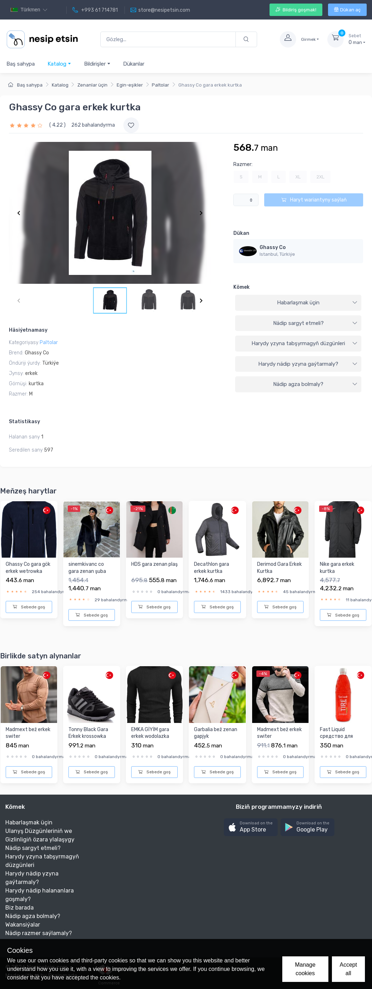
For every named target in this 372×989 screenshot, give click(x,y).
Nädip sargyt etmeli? (315, 323)
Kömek (241, 287)
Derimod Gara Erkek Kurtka (279, 567)
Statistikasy (24, 422)
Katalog (59, 63)
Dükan (241, 233)
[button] (251, 827)
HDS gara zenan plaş (154, 564)
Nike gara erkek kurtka (337, 567)
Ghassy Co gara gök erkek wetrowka (28, 567)
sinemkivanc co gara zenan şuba (87, 567)
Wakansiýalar (22, 924)
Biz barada (19, 907)
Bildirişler (97, 63)
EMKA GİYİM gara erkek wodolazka (150, 733)
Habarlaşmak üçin (317, 302)
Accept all (348, 969)
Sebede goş (29, 606)
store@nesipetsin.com (160, 10)
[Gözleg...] (168, 40)
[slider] (27, 125)
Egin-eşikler (130, 85)
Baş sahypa (20, 64)
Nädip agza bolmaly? (315, 384)
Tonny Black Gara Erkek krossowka (88, 733)
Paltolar (160, 85)
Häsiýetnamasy (28, 330)
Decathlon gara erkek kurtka (211, 567)
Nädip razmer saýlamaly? (38, 933)
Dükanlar (133, 64)
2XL (320, 176)
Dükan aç (347, 9)
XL (298, 176)
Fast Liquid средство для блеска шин (336, 736)
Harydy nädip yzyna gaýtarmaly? (307, 364)
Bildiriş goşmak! (296, 9)
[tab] (298, 303)
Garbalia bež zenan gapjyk (215, 733)
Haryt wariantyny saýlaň (313, 200)
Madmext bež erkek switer (28, 733)
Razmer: (242, 164)
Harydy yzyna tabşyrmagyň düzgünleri (304, 343)
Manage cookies (305, 969)
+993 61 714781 (95, 10)
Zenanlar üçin (92, 85)
